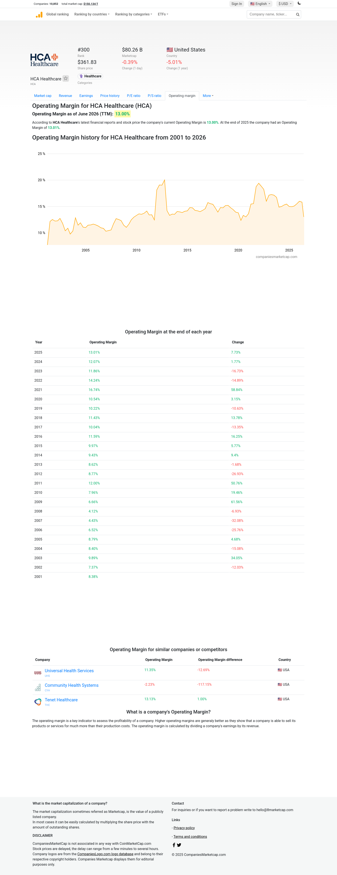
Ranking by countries (90, 14)
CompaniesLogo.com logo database (105, 854)
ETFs (162, 14)
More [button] (207, 96)
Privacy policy (184, 828)
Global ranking (57, 14)
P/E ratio (133, 96)
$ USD (284, 4)
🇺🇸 (259, 4)
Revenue (65, 96)
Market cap (43, 96)
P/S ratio (154, 96)
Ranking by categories (132, 14)
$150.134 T (90, 3)
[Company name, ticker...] (274, 14)
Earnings (86, 96)
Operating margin (182, 96)
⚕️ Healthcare (90, 76)
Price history (110, 96)
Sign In (237, 4)
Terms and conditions (190, 837)
